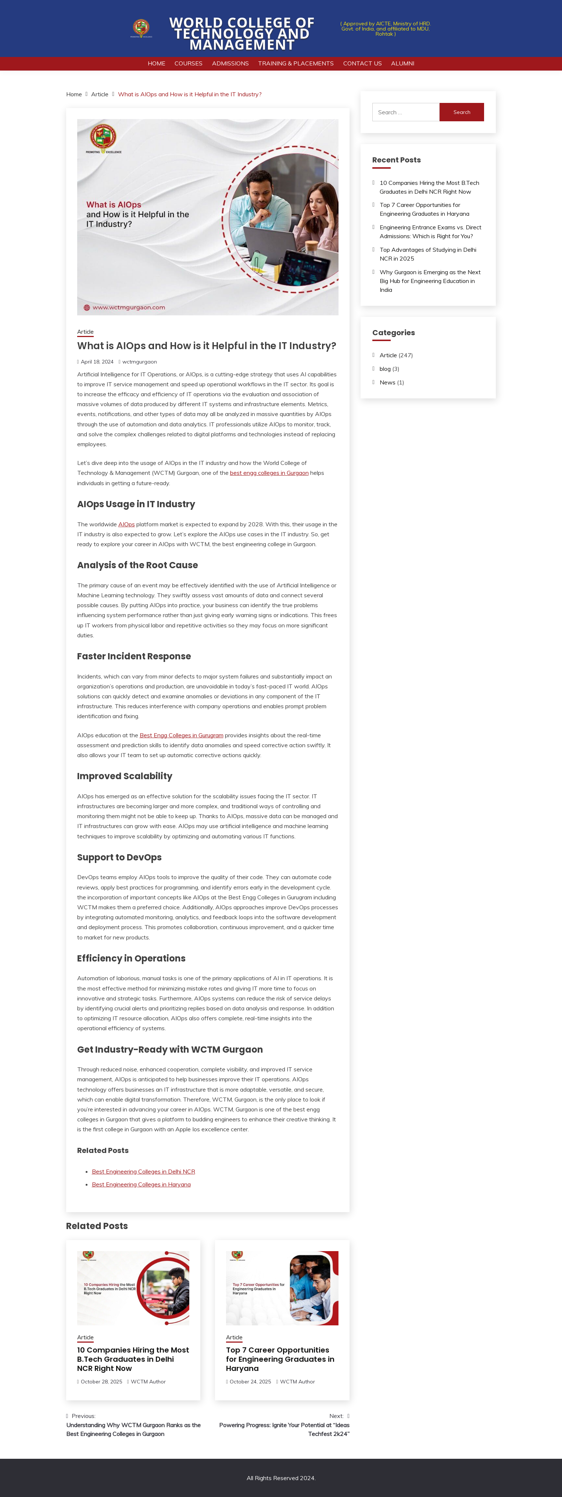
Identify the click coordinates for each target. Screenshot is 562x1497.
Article (85, 331)
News (387, 382)
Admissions (230, 63)
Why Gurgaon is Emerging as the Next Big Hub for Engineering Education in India (430, 280)
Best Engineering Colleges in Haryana (141, 1184)
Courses (189, 63)
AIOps (126, 524)
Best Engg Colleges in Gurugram (181, 735)
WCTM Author (148, 1381)
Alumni (402, 63)
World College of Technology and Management (242, 33)
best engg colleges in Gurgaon (269, 472)
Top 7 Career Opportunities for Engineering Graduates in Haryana (280, 1359)
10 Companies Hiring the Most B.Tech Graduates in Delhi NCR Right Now (133, 1359)
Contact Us (362, 63)
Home (156, 63)
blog (385, 368)
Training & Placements (296, 63)
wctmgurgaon (139, 361)
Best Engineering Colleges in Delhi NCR (143, 1171)
